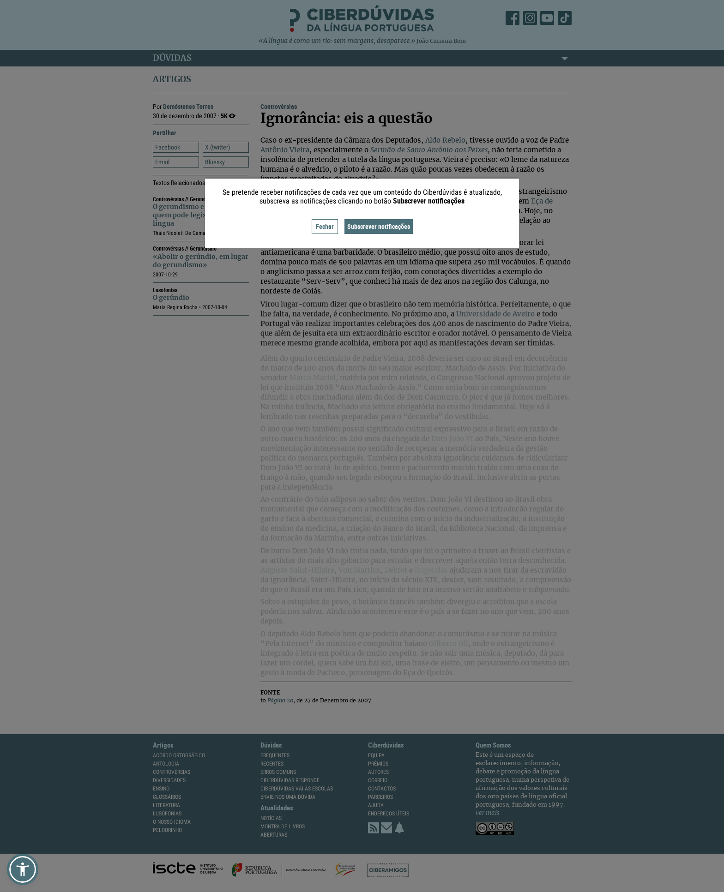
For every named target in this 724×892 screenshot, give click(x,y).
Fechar (325, 226)
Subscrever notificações (378, 226)
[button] (22, 869)
